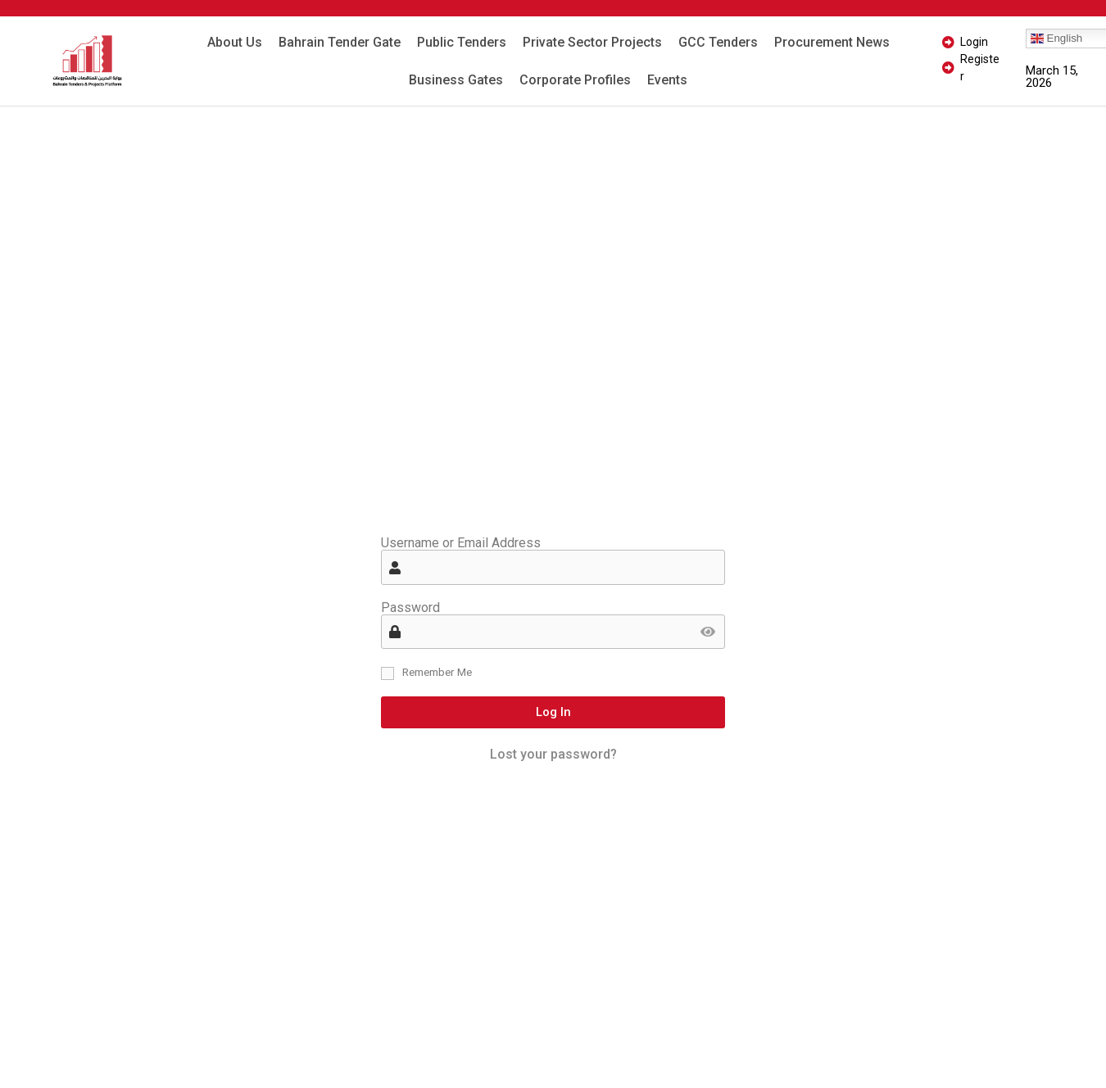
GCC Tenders (718, 42)
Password (410, 607)
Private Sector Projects (592, 42)
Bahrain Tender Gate (340, 42)
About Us (234, 42)
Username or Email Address (461, 543)
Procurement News (832, 42)
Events (667, 80)
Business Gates (456, 80)
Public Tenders (461, 42)
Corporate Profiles (575, 80)
